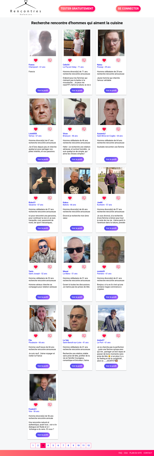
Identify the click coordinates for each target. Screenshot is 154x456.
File (30, 340)
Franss (31, 65)
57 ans (40, 205)
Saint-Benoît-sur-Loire (72, 342)
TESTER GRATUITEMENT (77, 8)
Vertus (31, 136)
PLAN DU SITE (136, 453)
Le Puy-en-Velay (69, 67)
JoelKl (100, 202)
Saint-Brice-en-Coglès (106, 136)
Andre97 (100, 340)
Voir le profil (43, 90)
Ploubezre (33, 342)
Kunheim (101, 205)
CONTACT (148, 453)
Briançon (67, 136)
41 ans (86, 342)
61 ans (42, 67)
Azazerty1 (101, 133)
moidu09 (101, 271)
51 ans (74, 273)
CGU (126, 453)
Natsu (99, 65)
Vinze (65, 133)
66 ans (73, 205)
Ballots (66, 205)
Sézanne (32, 205)
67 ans (39, 136)
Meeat (65, 271)
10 (78, 445)
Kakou (65, 202)
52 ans (44, 273)
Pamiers (100, 273)
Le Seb (66, 340)
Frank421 (33, 409)
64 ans (120, 136)
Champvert (33, 67)
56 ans (36, 411)
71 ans (81, 67)
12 (88, 445)
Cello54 (66, 65)
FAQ (120, 453)
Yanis (31, 271)
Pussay (100, 67)
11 (83, 445)
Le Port (100, 342)
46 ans (75, 136)
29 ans (108, 67)
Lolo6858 (33, 133)
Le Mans (66, 273)
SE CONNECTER (128, 8)
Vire (30, 411)
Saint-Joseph (34, 273)
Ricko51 (32, 202)
